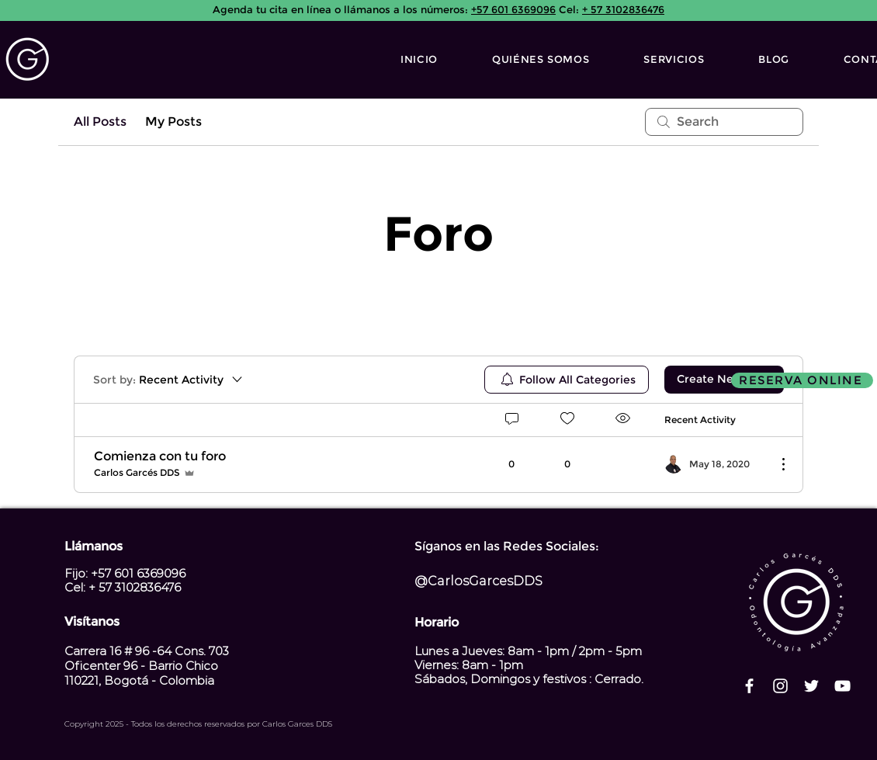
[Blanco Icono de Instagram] (780, 686)
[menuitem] (566, 380)
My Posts (173, 121)
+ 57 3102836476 (623, 9)
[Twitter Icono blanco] (811, 686)
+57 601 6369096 (513, 9)
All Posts (100, 121)
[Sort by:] (168, 379)
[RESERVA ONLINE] (802, 380)
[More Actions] (775, 464)
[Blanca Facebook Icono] (749, 686)
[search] (724, 122)
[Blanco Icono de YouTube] (842, 686)
